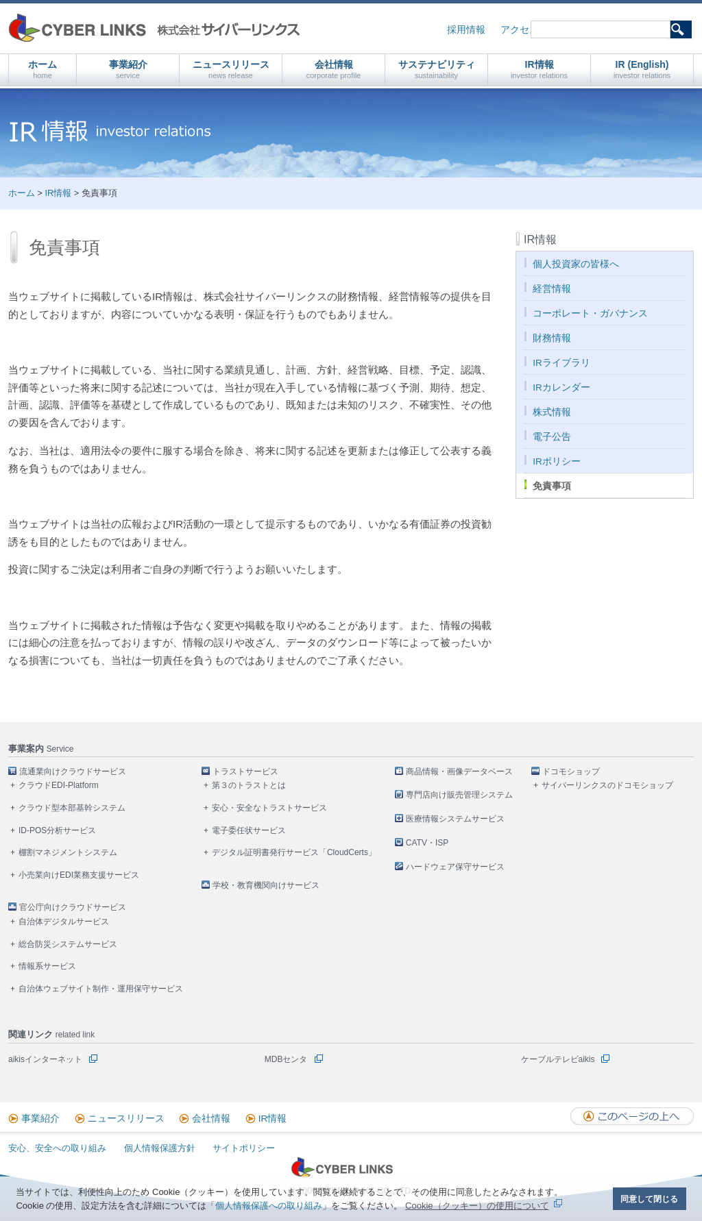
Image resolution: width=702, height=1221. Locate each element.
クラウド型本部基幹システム (72, 808)
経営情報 (552, 289)
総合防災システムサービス (68, 944)
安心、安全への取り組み (57, 1148)
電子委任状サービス (249, 830)
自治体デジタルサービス (64, 921)
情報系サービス (47, 966)
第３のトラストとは (249, 785)
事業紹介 (128, 69)
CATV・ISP (427, 843)
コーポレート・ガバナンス (590, 313)
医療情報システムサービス (455, 819)
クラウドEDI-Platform (59, 785)
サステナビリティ (436, 69)
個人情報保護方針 (159, 1148)
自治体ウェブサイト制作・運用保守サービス (101, 989)
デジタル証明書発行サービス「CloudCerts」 (294, 852)
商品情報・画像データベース (459, 771)
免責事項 (552, 486)
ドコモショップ (571, 771)
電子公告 (552, 437)
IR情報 (539, 69)
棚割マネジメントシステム (68, 852)
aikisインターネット (45, 1059)
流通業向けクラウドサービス (72, 771)
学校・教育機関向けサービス (266, 885)
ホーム (42, 69)
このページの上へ (632, 1116)
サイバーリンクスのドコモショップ (607, 785)
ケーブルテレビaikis (558, 1059)
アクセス (519, 30)
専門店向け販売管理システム (459, 795)
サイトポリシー (244, 1148)
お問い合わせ (582, 30)
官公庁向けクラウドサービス (72, 907)
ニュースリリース (231, 69)
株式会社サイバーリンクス (154, 28)
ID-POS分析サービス (57, 830)
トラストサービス (245, 771)
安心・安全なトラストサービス (269, 808)
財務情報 (552, 338)
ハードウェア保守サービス (455, 867)
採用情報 (466, 30)
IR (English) (642, 69)
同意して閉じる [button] (649, 1198)
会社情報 (333, 69)
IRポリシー (557, 461)
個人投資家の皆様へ (576, 264)
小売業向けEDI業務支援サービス (79, 875)
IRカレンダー (561, 387)
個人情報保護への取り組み (268, 1205)
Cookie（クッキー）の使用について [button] (476, 1205)
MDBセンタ (286, 1059)
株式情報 (552, 412)
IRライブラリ (561, 363)
